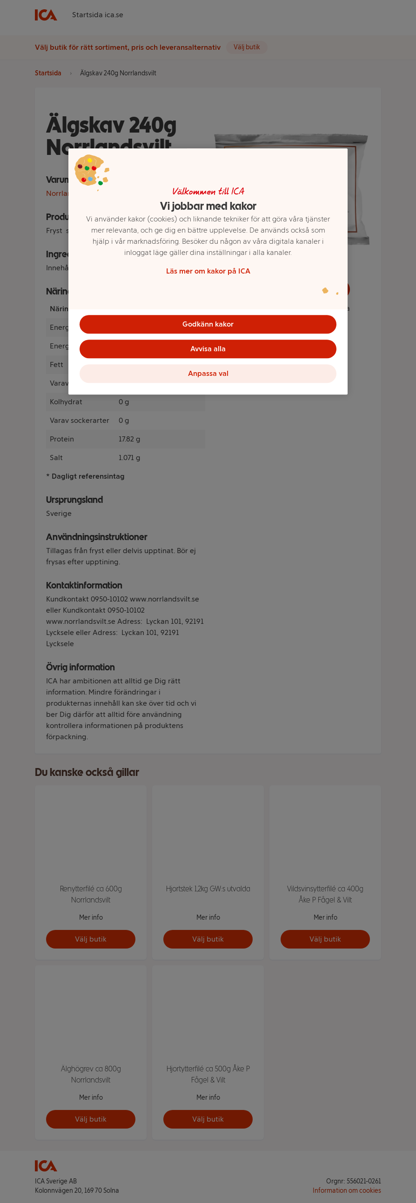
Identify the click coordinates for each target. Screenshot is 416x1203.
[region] (208, 273)
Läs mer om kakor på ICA (208, 270)
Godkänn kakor (208, 323)
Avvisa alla (208, 349)
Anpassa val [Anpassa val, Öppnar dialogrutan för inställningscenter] (208, 375)
